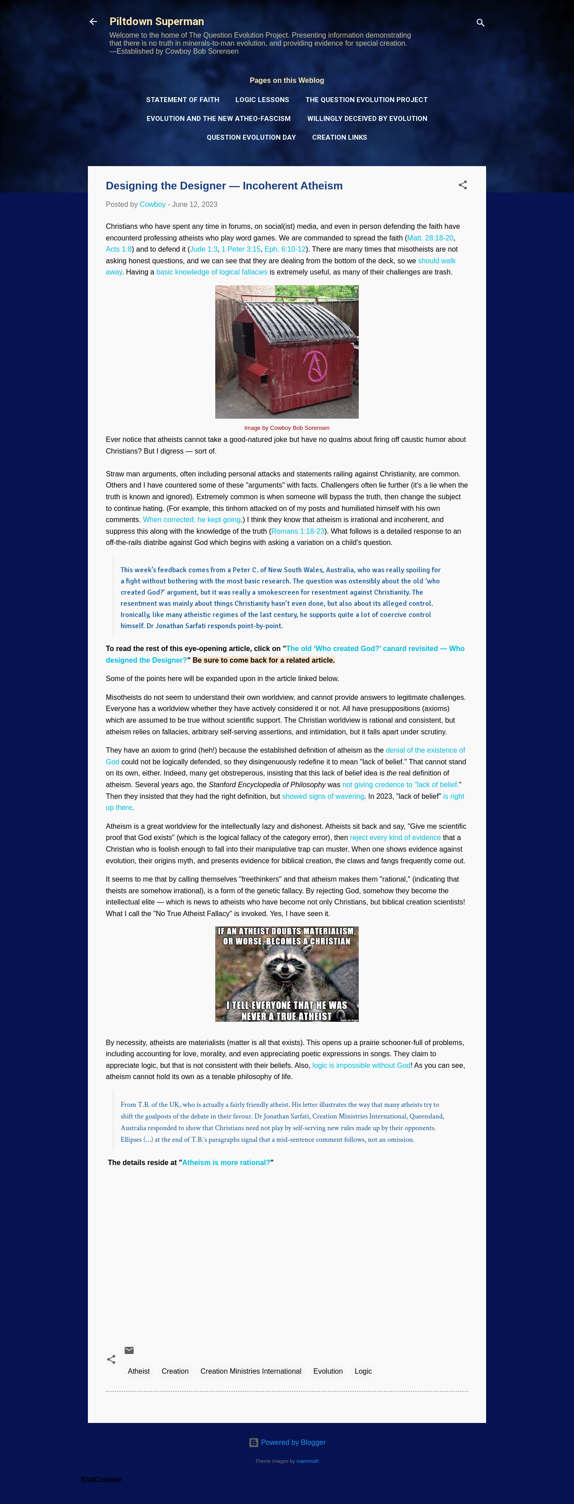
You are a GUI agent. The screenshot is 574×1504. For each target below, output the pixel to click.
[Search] (480, 24)
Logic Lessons (262, 100)
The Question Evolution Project (366, 100)
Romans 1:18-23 (297, 531)
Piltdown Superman (156, 21)
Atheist (139, 1371)
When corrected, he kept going (192, 519)
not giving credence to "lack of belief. (400, 784)
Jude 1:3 (203, 249)
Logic (363, 1371)
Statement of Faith (182, 100)
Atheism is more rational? (226, 1162)
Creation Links (339, 137)
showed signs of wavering (323, 796)
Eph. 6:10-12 (285, 249)
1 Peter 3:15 (241, 249)
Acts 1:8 (119, 249)
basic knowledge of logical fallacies (212, 272)
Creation (174, 1371)
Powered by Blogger (287, 1442)
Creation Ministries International (250, 1371)
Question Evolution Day (251, 137)
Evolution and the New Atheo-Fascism (219, 119)
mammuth (307, 1461)
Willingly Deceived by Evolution (367, 119)
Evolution (328, 1371)
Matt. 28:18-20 (430, 238)
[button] (462, 186)
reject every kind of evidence (395, 837)
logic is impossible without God (362, 1065)
